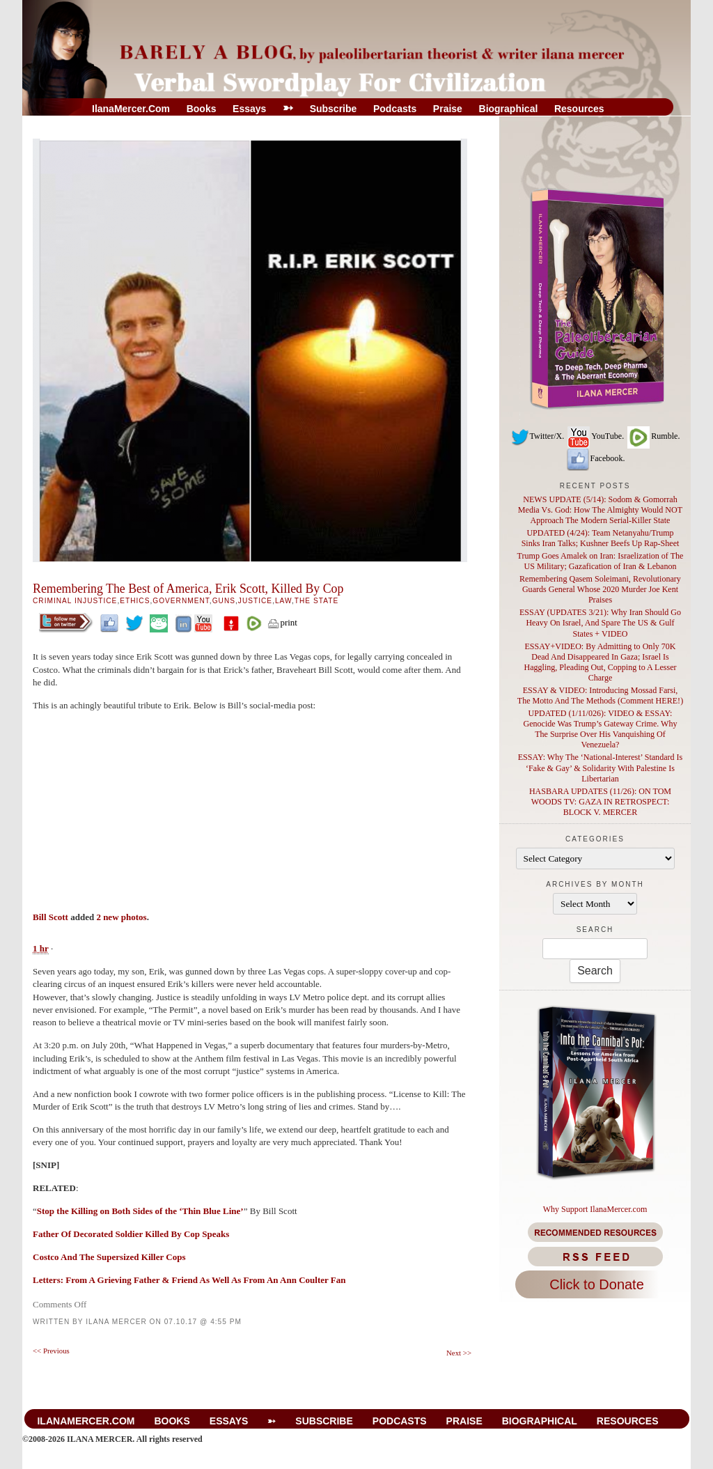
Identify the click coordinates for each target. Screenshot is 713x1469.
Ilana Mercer (116, 1322)
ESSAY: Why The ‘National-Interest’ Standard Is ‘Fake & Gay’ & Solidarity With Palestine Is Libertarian (600, 767)
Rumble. (653, 436)
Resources (579, 108)
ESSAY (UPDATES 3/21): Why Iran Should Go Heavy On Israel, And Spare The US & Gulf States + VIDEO (600, 622)
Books (202, 108)
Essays (249, 108)
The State (316, 601)
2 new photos (121, 917)
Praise (447, 108)
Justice (255, 601)
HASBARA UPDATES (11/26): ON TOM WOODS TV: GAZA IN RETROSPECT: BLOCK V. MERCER (600, 801)
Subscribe (333, 108)
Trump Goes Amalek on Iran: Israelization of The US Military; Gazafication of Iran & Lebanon (600, 561)
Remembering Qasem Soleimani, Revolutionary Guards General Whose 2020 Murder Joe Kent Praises (600, 589)
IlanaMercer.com (131, 108)
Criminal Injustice (75, 601)
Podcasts (394, 108)
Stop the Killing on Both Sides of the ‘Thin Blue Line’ (140, 1211)
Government (181, 601)
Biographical (508, 108)
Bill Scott (50, 917)
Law (283, 601)
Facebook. (595, 458)
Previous (51, 1350)
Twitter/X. (537, 436)
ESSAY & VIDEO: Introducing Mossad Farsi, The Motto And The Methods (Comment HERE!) (600, 695)
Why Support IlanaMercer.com (595, 1209)
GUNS (223, 601)
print (282, 622)
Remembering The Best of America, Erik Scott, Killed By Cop (188, 589)
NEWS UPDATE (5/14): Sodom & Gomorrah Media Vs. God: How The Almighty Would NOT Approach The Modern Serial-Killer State (600, 510)
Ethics (135, 601)
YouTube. (595, 436)
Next (458, 1352)
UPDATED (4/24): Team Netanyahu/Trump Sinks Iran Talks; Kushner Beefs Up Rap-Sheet (601, 538)
